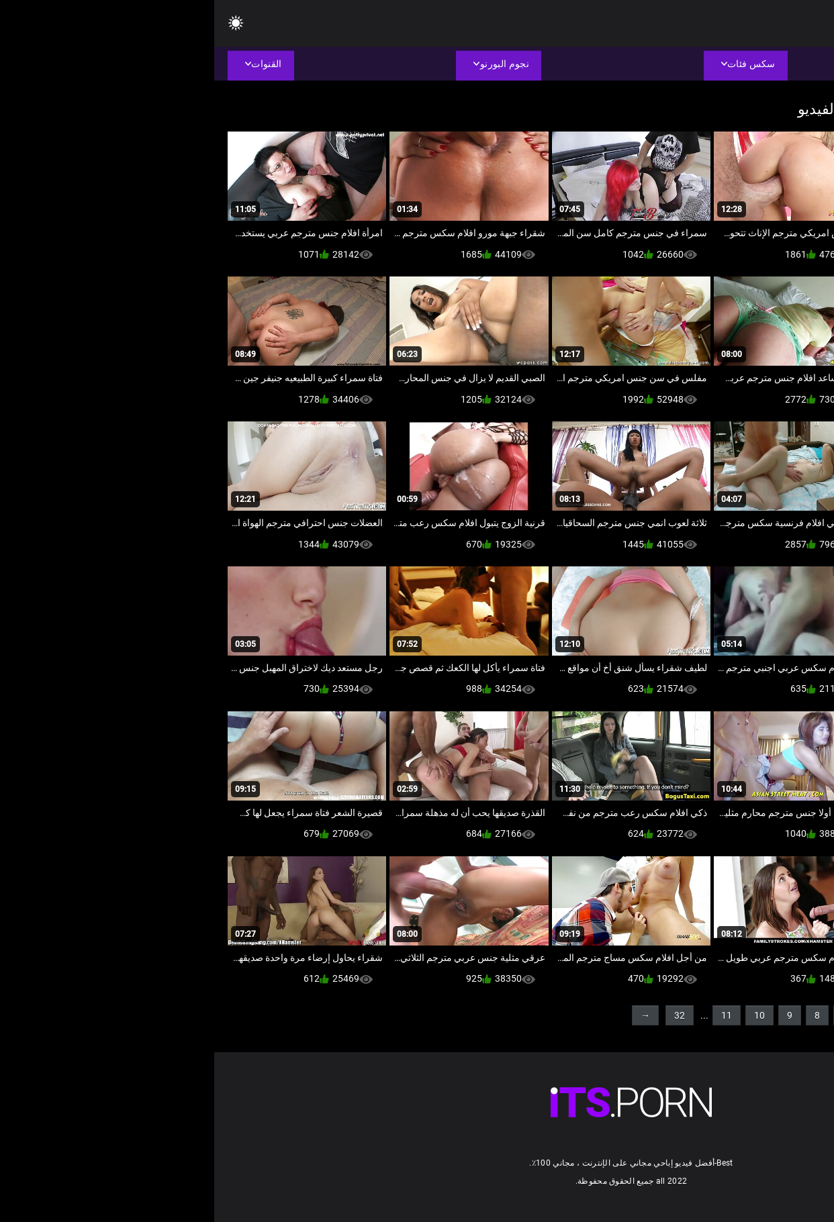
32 (465, 1015)
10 (545, 1015)
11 (512, 1015)
